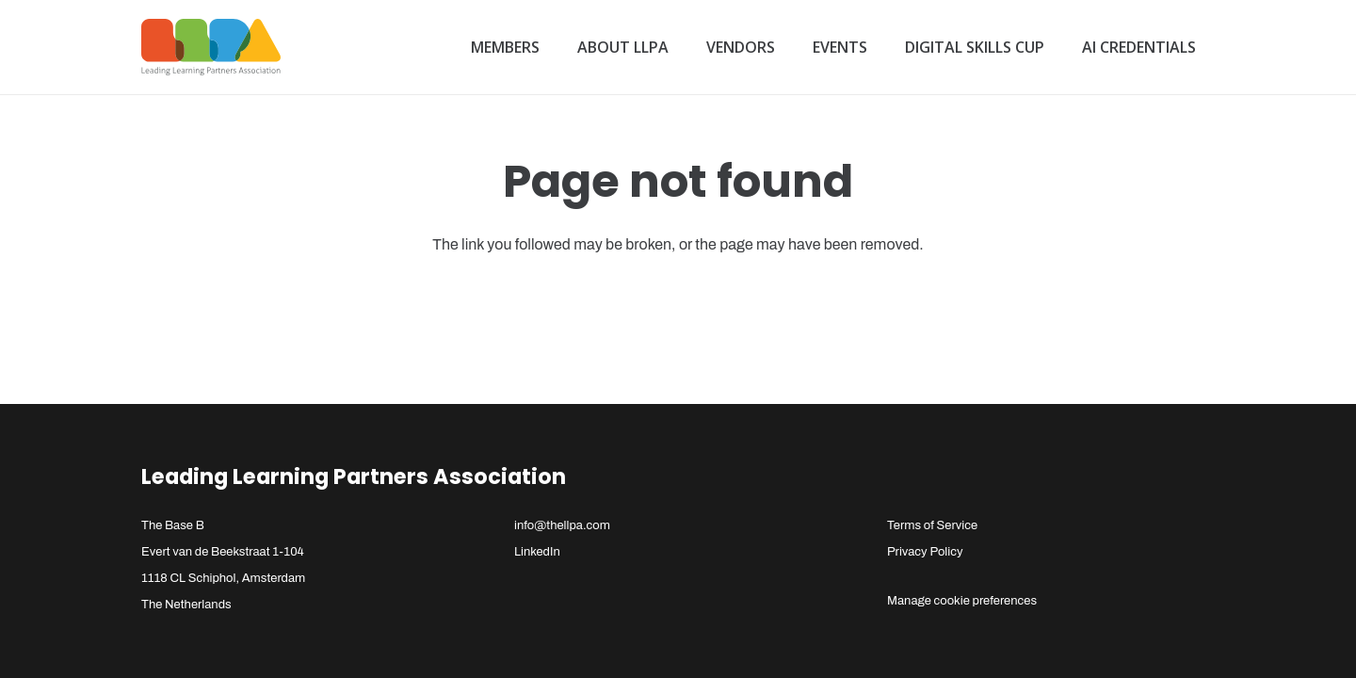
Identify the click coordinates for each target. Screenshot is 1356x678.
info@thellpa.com (562, 525)
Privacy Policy (925, 551)
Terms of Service (932, 525)
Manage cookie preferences (962, 600)
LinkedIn (537, 551)
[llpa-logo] (211, 47)
